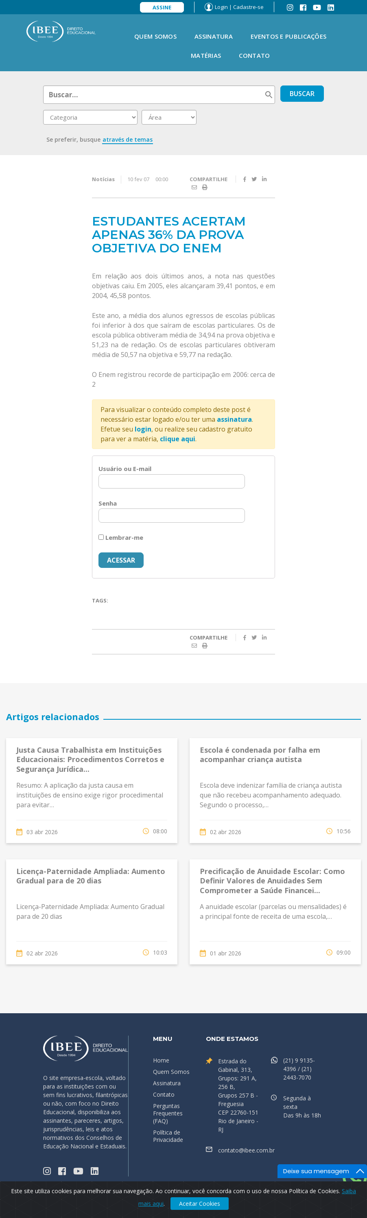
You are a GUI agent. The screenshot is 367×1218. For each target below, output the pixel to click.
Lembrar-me (120, 537)
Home (161, 1060)
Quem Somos (155, 36)
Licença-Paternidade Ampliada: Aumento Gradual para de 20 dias (90, 875)
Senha (107, 503)
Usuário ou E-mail (124, 468)
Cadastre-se (248, 7)
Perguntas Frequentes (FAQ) (168, 1113)
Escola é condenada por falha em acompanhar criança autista (260, 754)
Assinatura (213, 36)
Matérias (206, 55)
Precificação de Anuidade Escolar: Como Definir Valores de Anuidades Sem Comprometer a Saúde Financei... (272, 880)
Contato (254, 55)
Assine (162, 7)
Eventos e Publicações (288, 36)
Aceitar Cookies (199, 1203)
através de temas (128, 139)
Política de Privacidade (168, 1136)
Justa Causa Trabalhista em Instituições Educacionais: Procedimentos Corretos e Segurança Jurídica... (90, 759)
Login (221, 7)
